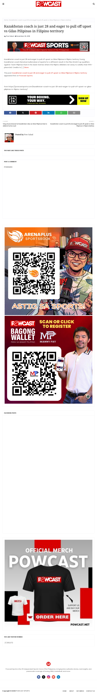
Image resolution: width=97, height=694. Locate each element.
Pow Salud (10, 36)
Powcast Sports (26, 75)
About (71, 691)
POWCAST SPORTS (23, 691)
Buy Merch (80, 691)
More (26, 67)
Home (6, 20)
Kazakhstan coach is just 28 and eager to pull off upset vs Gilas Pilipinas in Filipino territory (49, 73)
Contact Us (90, 691)
